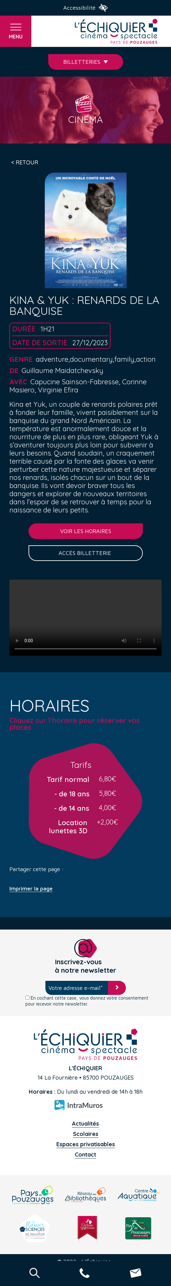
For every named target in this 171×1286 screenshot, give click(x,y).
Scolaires (85, 1133)
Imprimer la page (31, 888)
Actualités (85, 1123)
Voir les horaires (85, 531)
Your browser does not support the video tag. (85, 618)
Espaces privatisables (85, 1144)
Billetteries (85, 61)
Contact (85, 1154)
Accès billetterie (86, 553)
